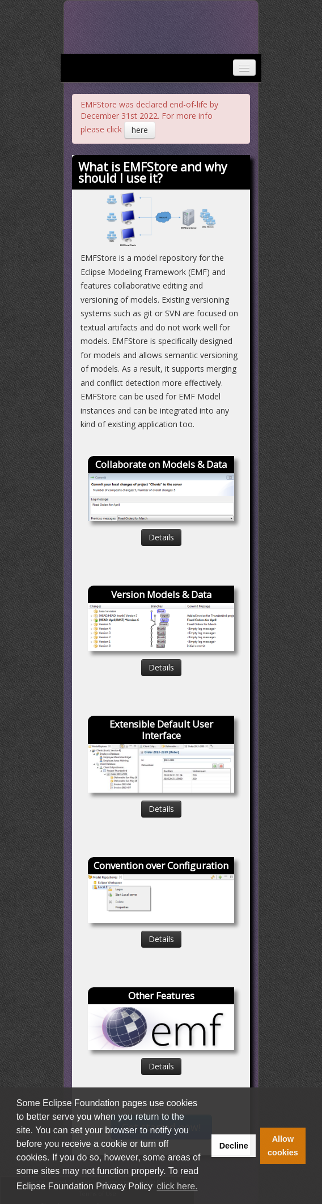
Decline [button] (233, 1145)
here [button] (140, 129)
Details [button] (161, 537)
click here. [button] (177, 1186)
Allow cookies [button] (283, 1145)
